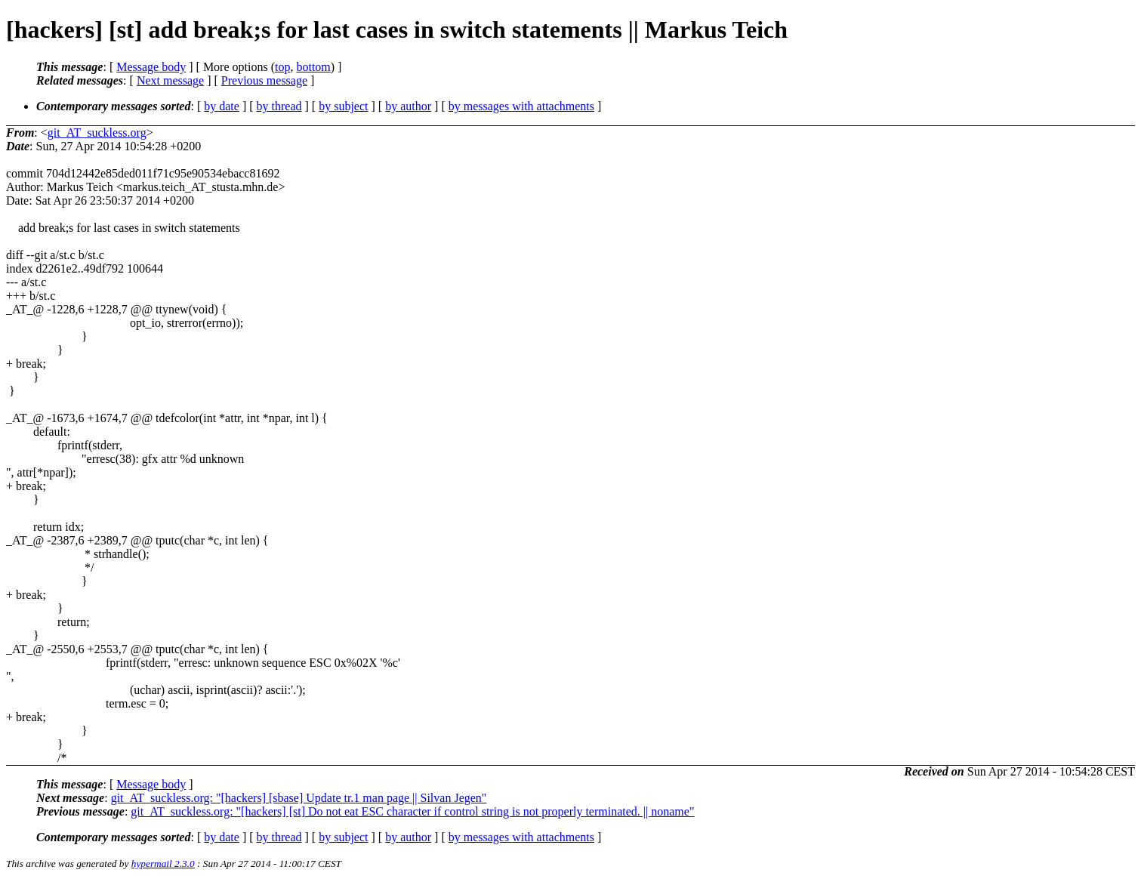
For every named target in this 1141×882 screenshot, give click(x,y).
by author (408, 106)
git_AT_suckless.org (97, 132)
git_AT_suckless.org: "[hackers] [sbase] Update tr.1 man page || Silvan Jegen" (299, 797)
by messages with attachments (521, 106)
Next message (170, 80)
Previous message (264, 80)
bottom (313, 66)
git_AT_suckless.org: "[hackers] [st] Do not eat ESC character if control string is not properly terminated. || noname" (412, 811)
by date (221, 106)
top (282, 66)
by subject (343, 106)
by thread (279, 106)
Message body (151, 66)
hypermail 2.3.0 (163, 863)
